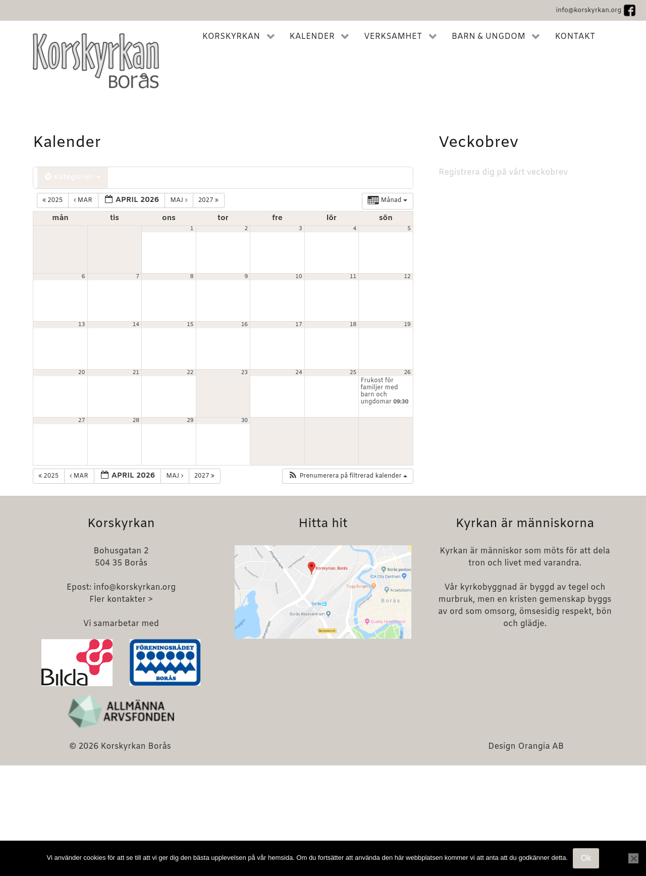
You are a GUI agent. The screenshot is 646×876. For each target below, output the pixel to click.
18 (353, 324)
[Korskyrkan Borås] (96, 61)
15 (190, 324)
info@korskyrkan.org (588, 10)
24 (298, 372)
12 (407, 276)
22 (190, 372)
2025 (53, 200)
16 (244, 324)
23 (244, 372)
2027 (209, 200)
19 (407, 324)
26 (407, 372)
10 (298, 276)
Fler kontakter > (121, 599)
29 (190, 420)
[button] (347, 476)
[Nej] (633, 858)
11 (353, 276)
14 (136, 324)
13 (81, 324)
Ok (586, 858)
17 (298, 324)
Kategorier (72, 177)
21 (136, 372)
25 (353, 372)
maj (179, 200)
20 (81, 372)
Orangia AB (541, 746)
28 (136, 420)
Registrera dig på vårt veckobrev (503, 172)
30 (244, 420)
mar (84, 200)
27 (81, 420)
